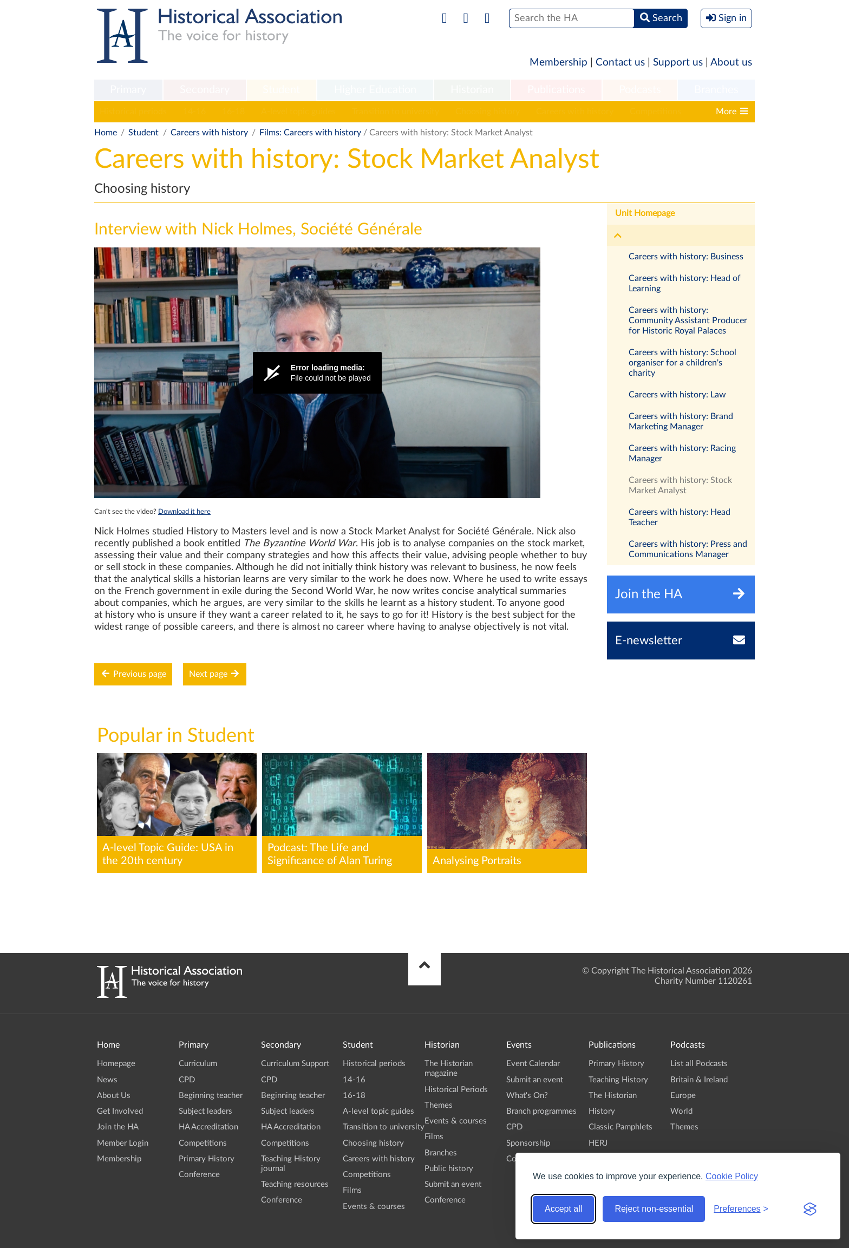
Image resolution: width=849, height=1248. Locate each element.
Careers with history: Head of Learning (685, 283)
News (107, 1080)
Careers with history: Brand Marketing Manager (681, 421)
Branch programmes (541, 1111)
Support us (678, 62)
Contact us (620, 62)
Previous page (133, 673)
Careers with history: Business (686, 256)
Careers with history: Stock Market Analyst (680, 485)
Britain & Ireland (699, 1080)
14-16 (194, 111)
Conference (199, 1175)
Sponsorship (528, 1143)
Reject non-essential (654, 1208)
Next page (214, 673)
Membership (558, 62)
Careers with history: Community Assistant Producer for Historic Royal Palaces (688, 320)
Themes (438, 1105)
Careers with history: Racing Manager (682, 453)
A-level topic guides (298, 111)
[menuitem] (128, 90)
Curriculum (198, 1064)
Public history (448, 1169)
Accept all (563, 1208)
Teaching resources (295, 1184)
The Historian (613, 1096)
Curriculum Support (295, 1064)
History (602, 1111)
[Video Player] (317, 372)
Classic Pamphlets (620, 1127)
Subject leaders (205, 1111)
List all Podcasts (699, 1064)
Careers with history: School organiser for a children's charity (682, 362)
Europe (683, 1096)
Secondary (205, 89)
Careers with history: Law (677, 394)
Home (105, 132)
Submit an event (452, 1184)
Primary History (206, 1159)
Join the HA (118, 1127)
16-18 (233, 111)
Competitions (655, 111)
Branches (716, 89)
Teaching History (618, 1080)
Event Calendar (533, 1064)
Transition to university (395, 111)
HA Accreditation (208, 1127)
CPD (187, 1080)
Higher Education (375, 89)
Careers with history (574, 111)
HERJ (598, 1143)
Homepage (116, 1064)
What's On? (527, 1096)
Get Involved (120, 1111)
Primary (128, 89)
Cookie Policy (732, 1176)
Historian (472, 89)
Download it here (184, 511)
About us (731, 62)
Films (352, 1190)
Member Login (122, 1143)
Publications (556, 89)
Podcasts (640, 89)
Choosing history (487, 111)
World (681, 1111)
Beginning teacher (211, 1096)
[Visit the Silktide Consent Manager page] (810, 1209)
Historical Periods (456, 1090)
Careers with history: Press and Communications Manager (688, 549)
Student (281, 89)
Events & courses (374, 1207)
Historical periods (133, 111)
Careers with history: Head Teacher (679, 517)
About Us (113, 1096)
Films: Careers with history (310, 132)
